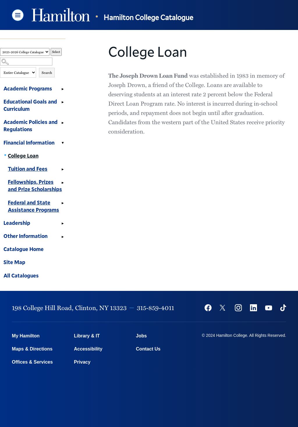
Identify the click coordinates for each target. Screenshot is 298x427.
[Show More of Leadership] (62, 224)
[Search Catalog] (26, 61)
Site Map (14, 262)
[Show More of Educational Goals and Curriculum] (62, 102)
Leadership (16, 222)
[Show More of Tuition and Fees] (62, 169)
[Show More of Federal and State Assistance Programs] (62, 203)
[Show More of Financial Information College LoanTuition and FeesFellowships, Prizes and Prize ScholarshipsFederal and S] (62, 143)
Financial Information (28, 142)
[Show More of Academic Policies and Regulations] (62, 123)
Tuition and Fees (27, 168)
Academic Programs (27, 88)
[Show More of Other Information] (62, 237)
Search (47, 72)
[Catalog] (24, 52)
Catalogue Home (23, 248)
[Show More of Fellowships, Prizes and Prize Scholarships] (62, 183)
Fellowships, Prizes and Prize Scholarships (35, 185)
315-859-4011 (155, 307)
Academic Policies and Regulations (30, 125)
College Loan (23, 155)
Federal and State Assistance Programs (33, 206)
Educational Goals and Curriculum (30, 105)
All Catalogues (21, 275)
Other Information (25, 235)
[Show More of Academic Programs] (62, 89)
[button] (17, 15)
